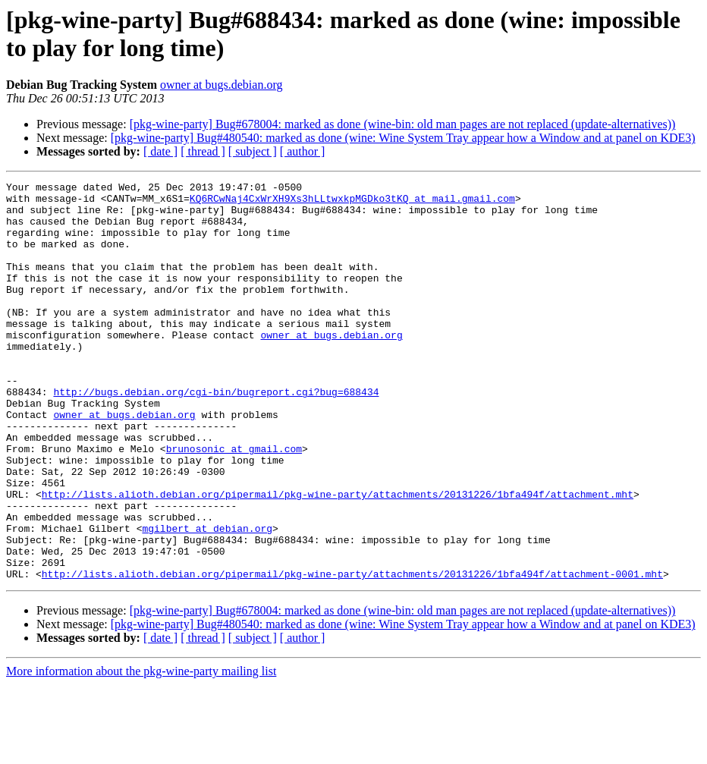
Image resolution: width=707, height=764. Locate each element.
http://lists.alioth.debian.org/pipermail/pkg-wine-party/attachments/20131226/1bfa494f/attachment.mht (337, 557)
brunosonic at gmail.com (234, 503)
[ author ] (302, 151)
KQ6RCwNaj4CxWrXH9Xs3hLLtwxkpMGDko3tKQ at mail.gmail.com (352, 202)
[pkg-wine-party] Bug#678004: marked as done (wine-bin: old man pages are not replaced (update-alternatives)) (403, 124)
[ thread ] (203, 151)
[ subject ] (252, 151)
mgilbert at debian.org (207, 598)
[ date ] (160, 151)
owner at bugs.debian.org (221, 84)
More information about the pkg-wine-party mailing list (141, 750)
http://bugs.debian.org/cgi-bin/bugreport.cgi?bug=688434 (216, 435)
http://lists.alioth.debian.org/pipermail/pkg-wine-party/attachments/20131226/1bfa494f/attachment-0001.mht (352, 653)
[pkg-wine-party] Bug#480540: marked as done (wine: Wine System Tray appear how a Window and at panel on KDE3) (403, 137)
